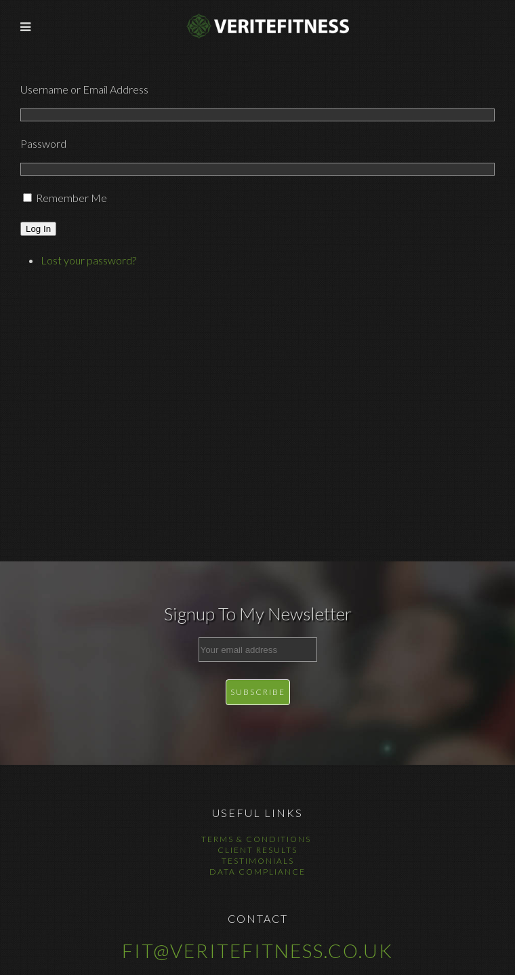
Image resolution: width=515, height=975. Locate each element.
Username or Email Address (84, 89)
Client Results (257, 850)
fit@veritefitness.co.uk (257, 950)
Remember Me (71, 197)
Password (43, 143)
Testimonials (258, 861)
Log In (38, 229)
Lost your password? (88, 260)
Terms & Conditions (257, 839)
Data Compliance (257, 872)
